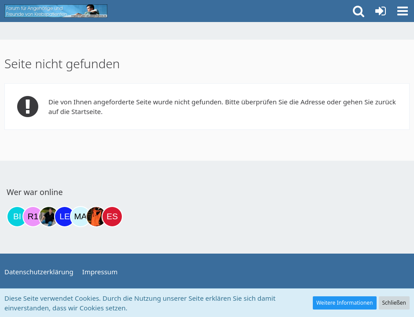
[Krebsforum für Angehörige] (56, 11)
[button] (402, 11)
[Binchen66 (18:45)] (17, 216)
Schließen (394, 302)
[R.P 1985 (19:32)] (33, 216)
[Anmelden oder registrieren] (380, 11)
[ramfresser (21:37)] (48, 216)
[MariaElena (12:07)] (80, 216)
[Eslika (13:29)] (112, 216)
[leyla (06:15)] (64, 216)
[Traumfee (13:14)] (96, 216)
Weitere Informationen (344, 302)
